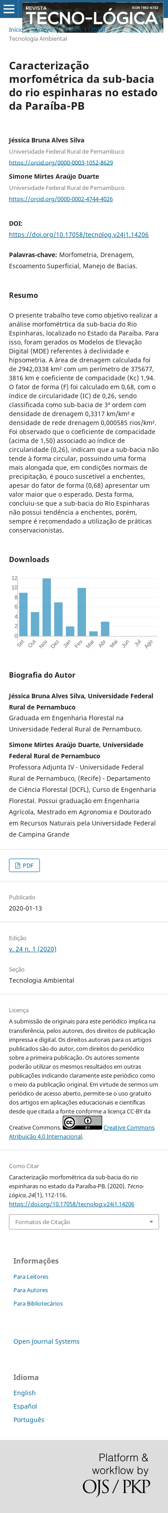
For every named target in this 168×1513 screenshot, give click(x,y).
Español (25, 1406)
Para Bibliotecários (38, 1303)
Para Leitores (30, 1276)
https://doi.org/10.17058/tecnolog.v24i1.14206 (79, 234)
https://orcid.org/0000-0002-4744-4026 (61, 199)
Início (16, 30)
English (24, 1392)
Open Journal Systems (46, 1341)
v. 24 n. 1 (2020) (84, 30)
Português (28, 1419)
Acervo (43, 30)
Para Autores (30, 1290)
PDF (28, 865)
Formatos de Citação (42, 1222)
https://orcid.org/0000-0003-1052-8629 (61, 162)
